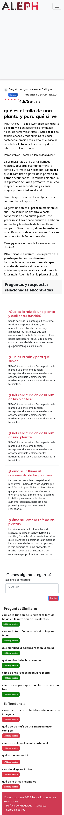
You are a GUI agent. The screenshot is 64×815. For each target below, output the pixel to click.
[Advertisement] (32, 44)
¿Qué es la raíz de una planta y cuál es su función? (31, 313)
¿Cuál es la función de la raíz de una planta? (31, 435)
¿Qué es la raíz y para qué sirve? (29, 359)
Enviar (53, 598)
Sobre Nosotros (15, 809)
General (13, 95)
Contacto (40, 805)
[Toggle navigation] (57, 6)
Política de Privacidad (19, 805)
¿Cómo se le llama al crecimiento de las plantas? (30, 473)
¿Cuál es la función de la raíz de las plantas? (31, 397)
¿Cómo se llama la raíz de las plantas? (31, 522)
